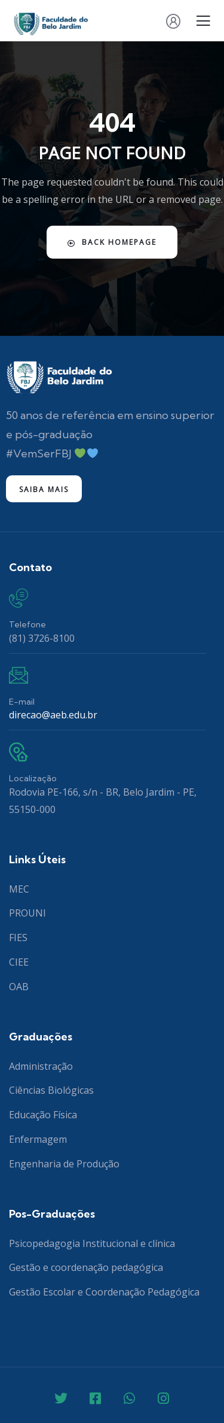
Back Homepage (112, 242)
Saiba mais (44, 489)
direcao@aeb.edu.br (53, 714)
